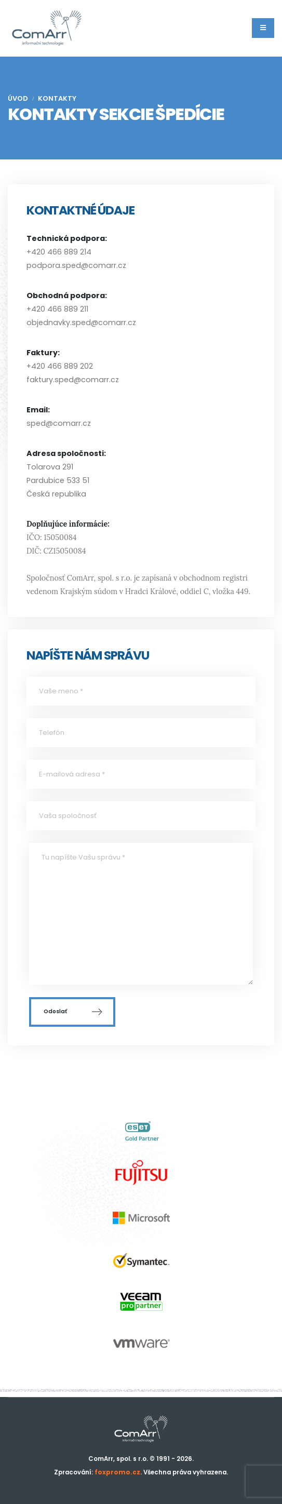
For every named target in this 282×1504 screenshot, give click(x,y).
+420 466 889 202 (59, 366)
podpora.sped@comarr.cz (76, 265)
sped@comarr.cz (58, 423)
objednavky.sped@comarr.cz (81, 322)
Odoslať (72, 1012)
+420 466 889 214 (58, 252)
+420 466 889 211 (57, 309)
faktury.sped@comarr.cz (72, 379)
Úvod (18, 98)
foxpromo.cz (117, 1472)
